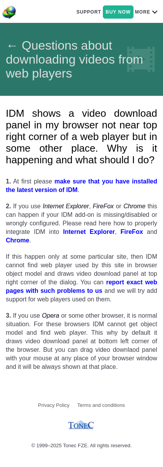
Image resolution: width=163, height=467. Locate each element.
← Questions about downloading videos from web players (74, 59)
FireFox (132, 231)
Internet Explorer (89, 231)
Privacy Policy (53, 405)
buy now (118, 12)
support (88, 12)
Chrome (17, 240)
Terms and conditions (101, 405)
